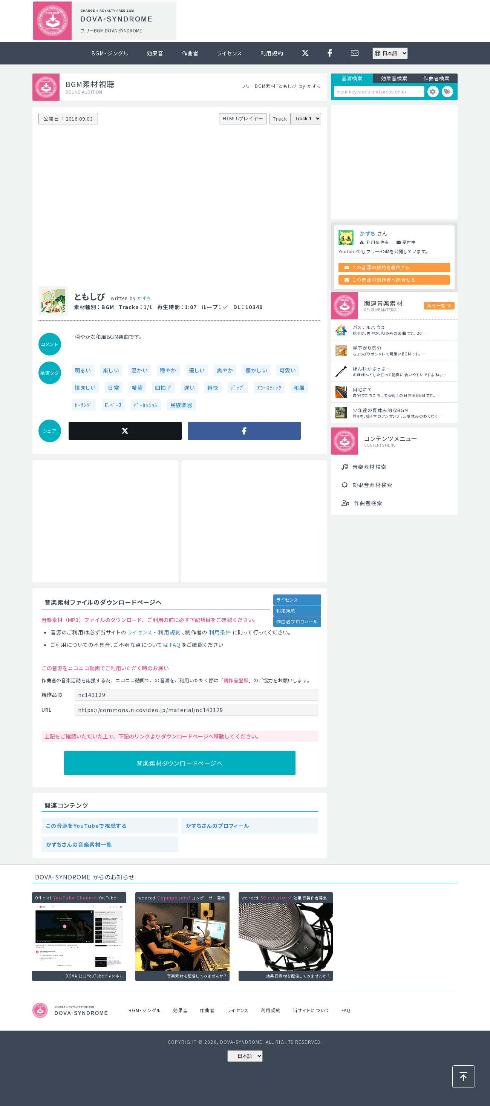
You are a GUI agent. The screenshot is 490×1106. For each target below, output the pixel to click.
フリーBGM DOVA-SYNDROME (111, 30)
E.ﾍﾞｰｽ (113, 405)
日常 (113, 387)
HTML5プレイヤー (243, 118)
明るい (83, 370)
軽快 (213, 387)
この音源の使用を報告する (381, 267)
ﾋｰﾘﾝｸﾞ (84, 405)
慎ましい (85, 387)
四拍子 (163, 387)
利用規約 (271, 53)
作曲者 (190, 53)
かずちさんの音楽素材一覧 (79, 844)
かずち (144, 298)
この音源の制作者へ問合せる (384, 279)
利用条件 (220, 632)
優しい (197, 370)
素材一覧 (436, 305)
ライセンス (230, 53)
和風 (299, 387)
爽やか (225, 370)
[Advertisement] (319, 21)
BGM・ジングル (110, 53)
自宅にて (362, 389)
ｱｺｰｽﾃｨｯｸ (269, 387)
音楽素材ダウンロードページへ (180, 762)
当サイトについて (311, 1010)
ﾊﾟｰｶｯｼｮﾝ (146, 405)
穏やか (168, 370)
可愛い (287, 370)
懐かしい (256, 370)
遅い (189, 387)
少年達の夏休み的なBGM (380, 410)
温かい (139, 370)
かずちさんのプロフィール (218, 825)
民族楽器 (181, 405)
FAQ (175, 644)
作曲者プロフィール (297, 621)
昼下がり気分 (367, 348)
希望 (137, 387)
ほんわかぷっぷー (371, 368)
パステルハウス (369, 327)
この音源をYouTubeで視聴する (86, 825)
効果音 (155, 53)
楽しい (111, 370)
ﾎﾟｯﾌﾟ (238, 387)
